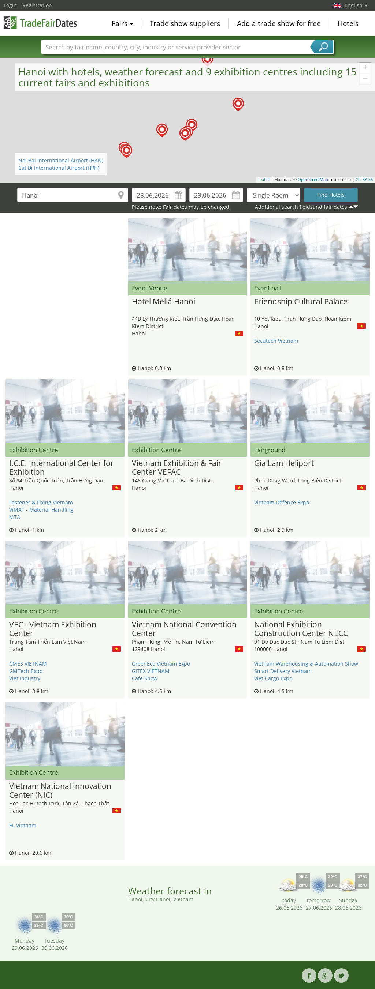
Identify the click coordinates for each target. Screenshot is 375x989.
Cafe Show (144, 678)
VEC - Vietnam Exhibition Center (52, 629)
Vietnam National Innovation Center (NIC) (60, 791)
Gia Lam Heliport (284, 463)
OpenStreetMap (313, 179)
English (356, 5)
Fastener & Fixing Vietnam (41, 502)
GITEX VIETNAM (151, 671)
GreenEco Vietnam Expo (161, 663)
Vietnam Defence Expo (281, 502)
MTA (14, 517)
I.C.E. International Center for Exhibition (61, 468)
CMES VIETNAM (28, 663)
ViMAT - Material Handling (41, 509)
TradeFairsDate (40, 22)
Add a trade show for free (279, 23)
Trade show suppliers (185, 23)
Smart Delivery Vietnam (283, 671)
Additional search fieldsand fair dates (301, 206)
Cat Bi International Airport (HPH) (58, 167)
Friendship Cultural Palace (301, 302)
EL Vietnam (22, 825)
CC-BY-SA (364, 179)
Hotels (348, 23)
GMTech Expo (25, 671)
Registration (37, 5)
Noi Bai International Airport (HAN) (60, 160)
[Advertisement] (65, 236)
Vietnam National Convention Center (184, 629)
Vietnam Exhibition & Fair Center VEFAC (177, 468)
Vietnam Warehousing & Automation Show (306, 663)
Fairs (122, 23)
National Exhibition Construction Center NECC (301, 629)
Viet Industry (24, 678)
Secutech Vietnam (276, 340)
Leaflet (263, 179)
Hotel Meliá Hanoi (163, 302)
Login (10, 5)
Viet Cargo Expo (273, 678)
